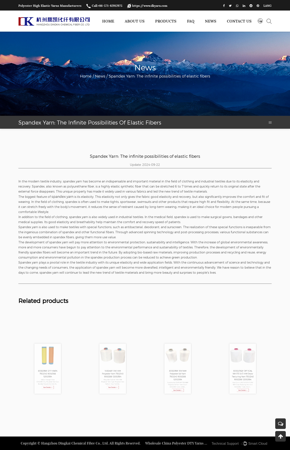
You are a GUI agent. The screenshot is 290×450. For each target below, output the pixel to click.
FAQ (190, 21)
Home (108, 21)
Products (165, 21)
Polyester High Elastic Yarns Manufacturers (49, 6)
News (210, 21)
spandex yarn (62, 196)
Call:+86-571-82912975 (104, 6)
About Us (135, 21)
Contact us (239, 21)
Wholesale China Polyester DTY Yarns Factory (177, 443)
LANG (267, 6)
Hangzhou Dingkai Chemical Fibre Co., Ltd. (75, 443)
